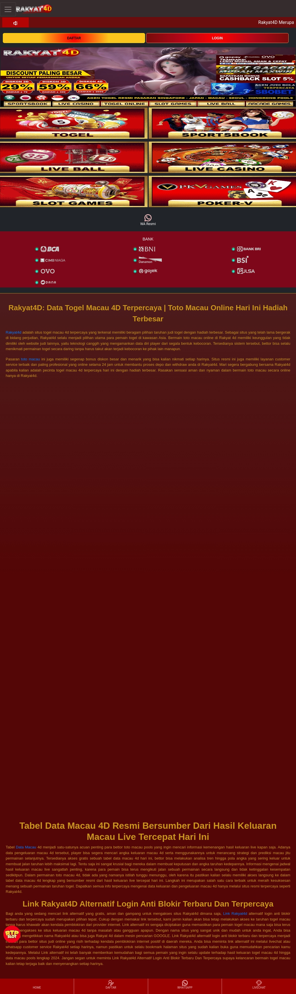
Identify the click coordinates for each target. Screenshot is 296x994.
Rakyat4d (13, 332)
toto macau (30, 359)
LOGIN (217, 38)
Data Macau (27, 847)
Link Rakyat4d (235, 913)
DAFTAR (74, 38)
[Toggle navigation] (8, 9)
